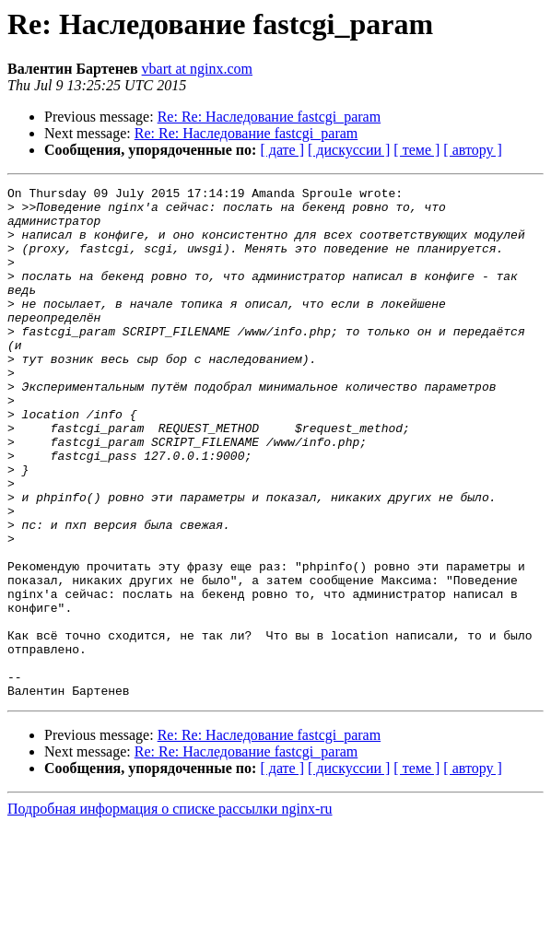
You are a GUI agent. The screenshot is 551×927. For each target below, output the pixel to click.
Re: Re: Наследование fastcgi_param (269, 116)
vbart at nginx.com (197, 68)
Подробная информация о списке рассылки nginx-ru (170, 911)
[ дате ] (282, 150)
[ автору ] (472, 150)
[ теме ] (416, 150)
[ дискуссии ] (349, 150)
